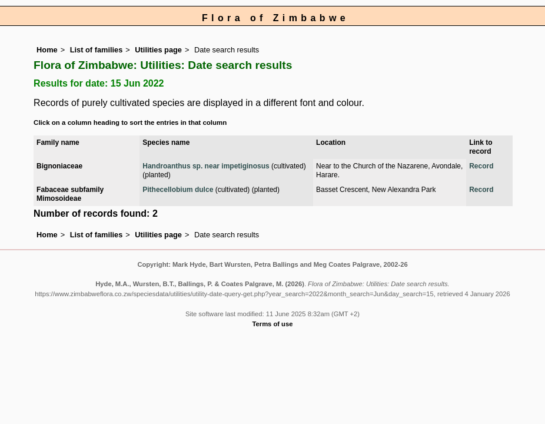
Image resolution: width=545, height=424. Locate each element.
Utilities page (158, 49)
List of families (96, 49)
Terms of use (272, 323)
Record (481, 166)
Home (47, 49)
